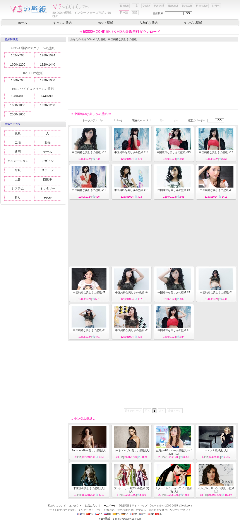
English (124, 5)
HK (159, 514)
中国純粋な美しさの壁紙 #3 (89, 330)
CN (89, 514)
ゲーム (47, 151)
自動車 (47, 179)
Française (202, 5)
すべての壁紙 (62, 22)
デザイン (47, 161)
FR (133, 514)
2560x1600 (17, 114)
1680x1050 (17, 105)
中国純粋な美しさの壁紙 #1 (174, 330)
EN (81, 514)
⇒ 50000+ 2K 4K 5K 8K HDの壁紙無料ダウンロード (119, 31)
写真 (18, 170)
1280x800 (17, 96)
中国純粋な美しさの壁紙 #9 (174, 190)
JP (150, 514)
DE (124, 514)
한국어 (216, 5)
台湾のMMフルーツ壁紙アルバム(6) (174, 452)
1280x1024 (47, 55)
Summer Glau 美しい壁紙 (86, 450)
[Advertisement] (142, 75)
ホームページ (109, 505)
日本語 (124, 12)
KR (142, 514)
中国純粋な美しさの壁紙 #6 (131, 292)
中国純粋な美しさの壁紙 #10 (131, 190)
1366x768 (17, 80)
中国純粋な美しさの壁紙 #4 (216, 292)
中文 (135, 5)
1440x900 (47, 96)
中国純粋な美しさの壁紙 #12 (216, 152)
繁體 (134, 12)
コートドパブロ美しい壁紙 (129, 450)
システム (18, 188)
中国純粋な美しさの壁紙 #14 (131, 152)
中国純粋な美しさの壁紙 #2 (131, 330)
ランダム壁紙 (193, 22)
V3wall (91, 39)
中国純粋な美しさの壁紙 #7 (89, 292)
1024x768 (17, 55)
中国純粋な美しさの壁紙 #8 (216, 190)
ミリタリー (47, 188)
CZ (98, 514)
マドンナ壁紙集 (213, 450)
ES (116, 514)
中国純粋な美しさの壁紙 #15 (89, 152)
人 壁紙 (101, 39)
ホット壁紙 (105, 22)
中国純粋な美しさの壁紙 (122, 39)
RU (107, 514)
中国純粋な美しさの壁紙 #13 (173, 152)
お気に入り (91, 505)
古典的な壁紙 (148, 22)
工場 (18, 142)
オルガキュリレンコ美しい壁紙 (216, 488)
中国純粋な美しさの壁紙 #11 (89, 190)
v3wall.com (185, 505)
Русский (159, 5)
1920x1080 (47, 80)
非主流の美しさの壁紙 (87, 488)
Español (173, 5)
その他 (47, 197)
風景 (18, 133)
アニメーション (17, 161)
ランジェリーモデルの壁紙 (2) (131, 488)
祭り (18, 197)
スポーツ (47, 170)
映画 (18, 151)
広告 (18, 179)
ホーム (22, 22)
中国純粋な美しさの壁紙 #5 (174, 292)
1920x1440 (47, 64)
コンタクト (75, 505)
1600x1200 (17, 64)
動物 (48, 142)
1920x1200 (47, 105)
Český (146, 5)
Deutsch (187, 5)
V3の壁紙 (104, 518)
